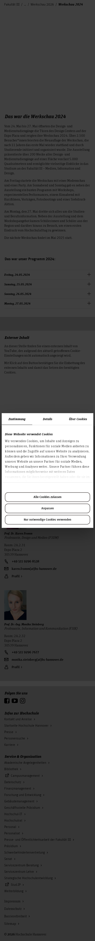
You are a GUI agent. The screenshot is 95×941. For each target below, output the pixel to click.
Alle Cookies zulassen (47, 497)
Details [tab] (47, 419)
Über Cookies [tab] (78, 419)
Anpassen (47, 508)
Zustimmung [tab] (16, 419)
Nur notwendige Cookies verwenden (47, 519)
